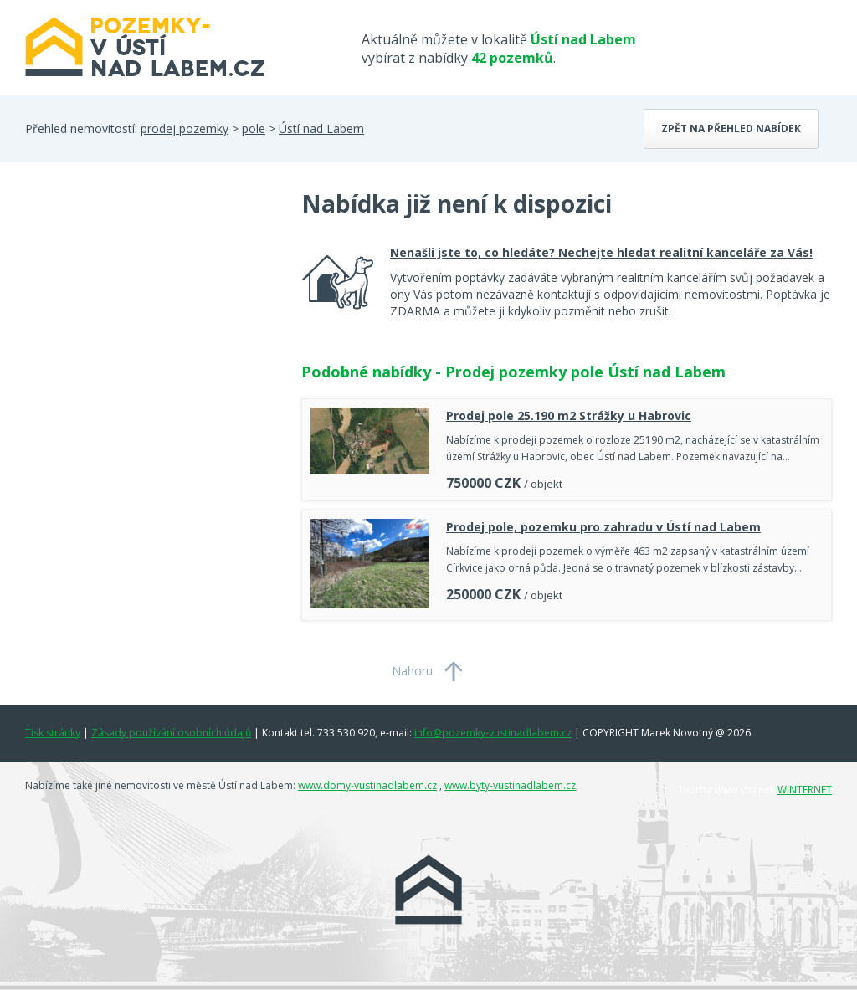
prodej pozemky (184, 128)
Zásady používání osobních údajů (171, 733)
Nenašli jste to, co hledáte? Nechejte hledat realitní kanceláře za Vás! (601, 252)
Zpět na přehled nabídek (731, 128)
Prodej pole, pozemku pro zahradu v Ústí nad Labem (603, 527)
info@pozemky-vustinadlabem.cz (493, 733)
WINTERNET (804, 789)
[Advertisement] (150, 321)
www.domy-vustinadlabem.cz (367, 785)
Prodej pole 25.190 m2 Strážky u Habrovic (568, 415)
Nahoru (412, 671)
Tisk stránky (52, 733)
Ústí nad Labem (321, 128)
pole (253, 128)
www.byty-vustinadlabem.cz (510, 785)
